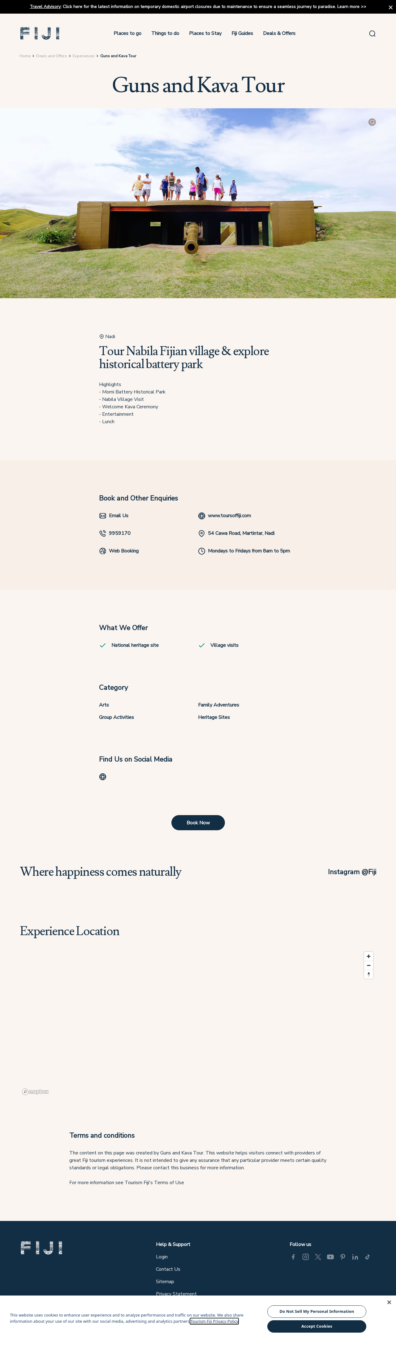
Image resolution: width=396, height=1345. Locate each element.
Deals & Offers (279, 33)
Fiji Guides (242, 33)
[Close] (389, 1302)
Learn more (348, 7)
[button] (40, 33)
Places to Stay (205, 33)
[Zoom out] (368, 965)
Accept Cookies (316, 1326)
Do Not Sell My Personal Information (316, 1311)
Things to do (165, 33)
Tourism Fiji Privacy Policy (214, 1321)
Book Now (198, 822)
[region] (198, 1023)
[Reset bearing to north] (368, 974)
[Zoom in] (368, 956)
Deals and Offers (51, 56)
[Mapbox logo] (35, 1091)
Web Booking (119, 551)
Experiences (84, 56)
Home (25, 56)
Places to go (127, 33)
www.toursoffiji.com (224, 516)
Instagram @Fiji (352, 872)
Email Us (113, 516)
